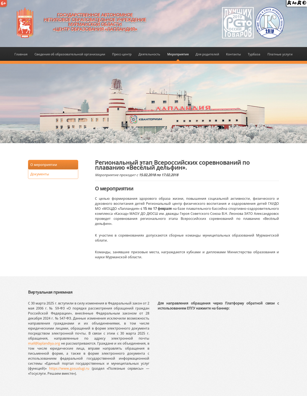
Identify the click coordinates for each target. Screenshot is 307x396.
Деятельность (149, 54)
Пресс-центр (122, 54)
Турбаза (254, 54)
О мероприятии (43, 164)
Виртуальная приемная (50, 292)
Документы (39, 174)
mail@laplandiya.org (44, 343)
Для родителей (207, 54)
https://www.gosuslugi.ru (69, 368)
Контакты (233, 54)
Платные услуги (280, 54)
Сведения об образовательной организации (70, 54)
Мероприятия (178, 54)
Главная (20, 54)
